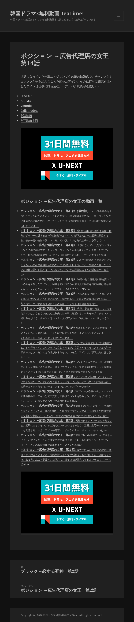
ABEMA (26, 101)
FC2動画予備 (29, 120)
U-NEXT (26, 96)
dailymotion (29, 111)
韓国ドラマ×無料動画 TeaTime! (47, 13)
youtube (26, 106)
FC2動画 (26, 115)
